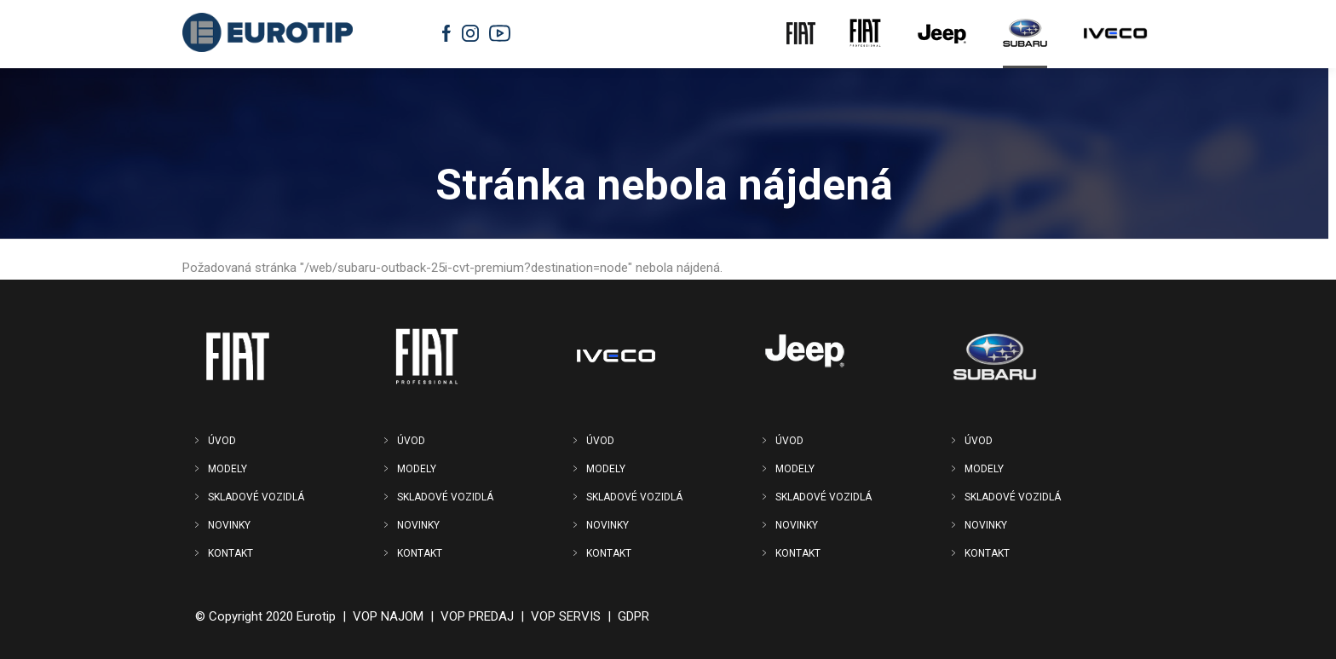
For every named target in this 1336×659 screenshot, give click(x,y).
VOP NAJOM (388, 616)
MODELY (227, 469)
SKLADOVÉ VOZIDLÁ (256, 497)
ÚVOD (222, 441)
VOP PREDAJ (477, 616)
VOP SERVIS (566, 616)
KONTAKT (230, 553)
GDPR (633, 616)
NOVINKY (229, 525)
